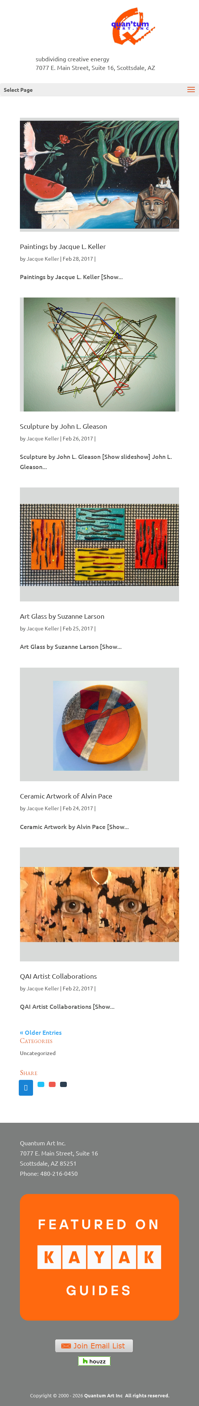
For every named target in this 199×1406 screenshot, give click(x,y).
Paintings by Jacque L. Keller (63, 246)
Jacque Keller (43, 258)
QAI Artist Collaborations (58, 976)
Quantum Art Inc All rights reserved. (126, 1395)
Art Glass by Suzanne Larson (62, 616)
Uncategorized (38, 1053)
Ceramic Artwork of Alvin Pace (66, 796)
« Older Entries (41, 1032)
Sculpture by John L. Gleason (63, 426)
